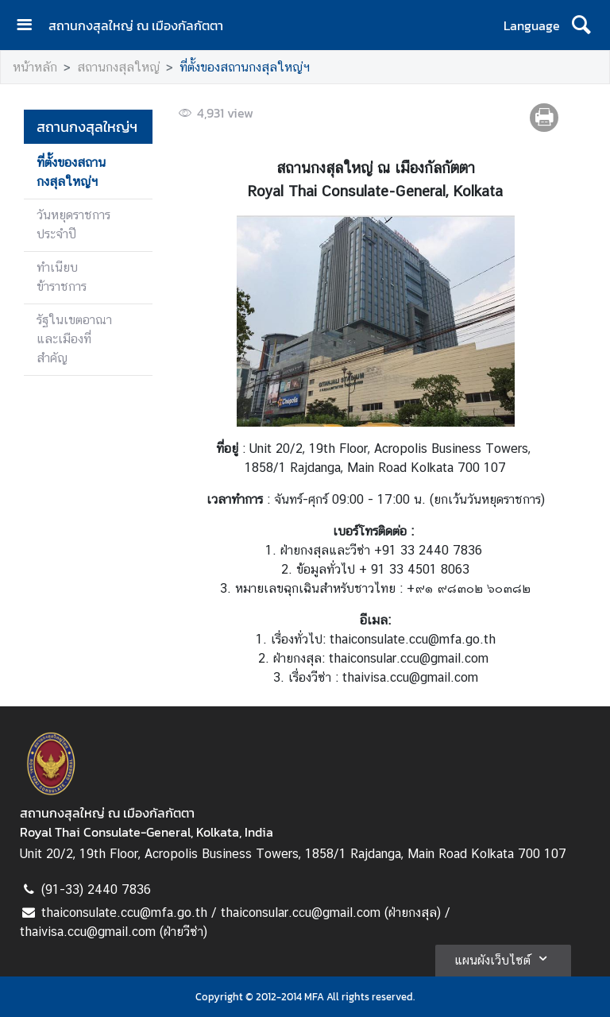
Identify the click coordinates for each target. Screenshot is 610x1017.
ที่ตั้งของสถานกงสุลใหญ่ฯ (245, 67)
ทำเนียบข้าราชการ (62, 277)
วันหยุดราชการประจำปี (73, 224)
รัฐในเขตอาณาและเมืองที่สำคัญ (74, 338)
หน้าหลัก (35, 67)
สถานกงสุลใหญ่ (118, 67)
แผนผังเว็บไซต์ (503, 958)
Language (532, 25)
